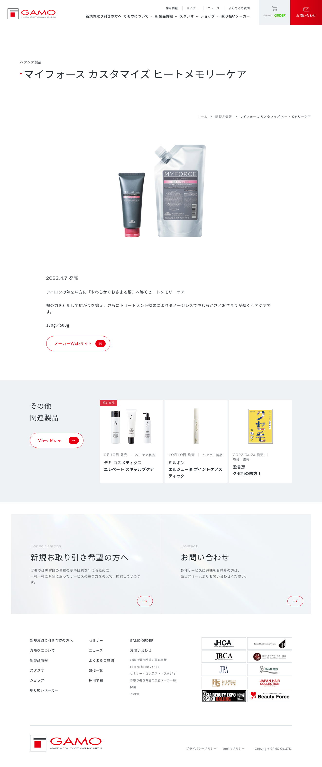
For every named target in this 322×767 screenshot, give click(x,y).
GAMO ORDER (141, 640)
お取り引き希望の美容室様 (148, 660)
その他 (134, 694)
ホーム (202, 116)
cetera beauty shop (144, 666)
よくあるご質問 (239, 8)
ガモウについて (138, 16)
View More (58, 440)
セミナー (193, 8)
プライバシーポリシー (201, 748)
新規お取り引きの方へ (103, 16)
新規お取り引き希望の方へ (51, 640)
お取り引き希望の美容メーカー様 (153, 680)
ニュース (214, 8)
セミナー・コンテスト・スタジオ (153, 673)
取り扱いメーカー (235, 16)
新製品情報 (166, 16)
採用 (133, 687)
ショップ (210, 16)
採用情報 (172, 8)
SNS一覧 (96, 670)
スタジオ (189, 16)
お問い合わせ (140, 650)
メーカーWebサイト (80, 343)
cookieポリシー (233, 748)
